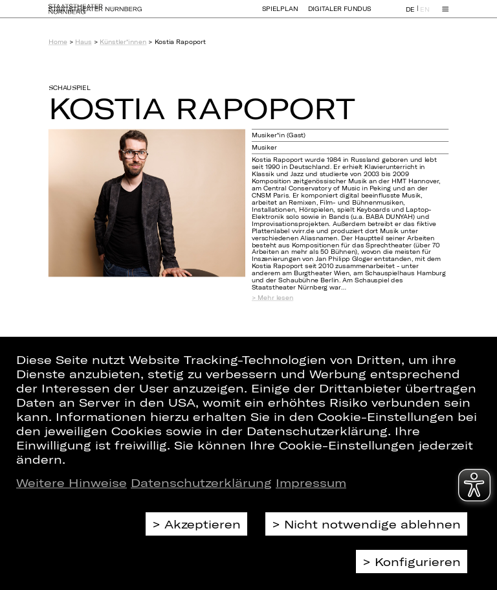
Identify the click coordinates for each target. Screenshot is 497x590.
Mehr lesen (275, 298)
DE (410, 15)
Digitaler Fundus (339, 14)
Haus (83, 41)
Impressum (311, 482)
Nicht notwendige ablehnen (372, 524)
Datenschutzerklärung (201, 482)
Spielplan (280, 14)
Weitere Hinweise (71, 482)
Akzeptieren (202, 524)
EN (424, 15)
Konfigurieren (418, 561)
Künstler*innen (123, 41)
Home (58, 41)
